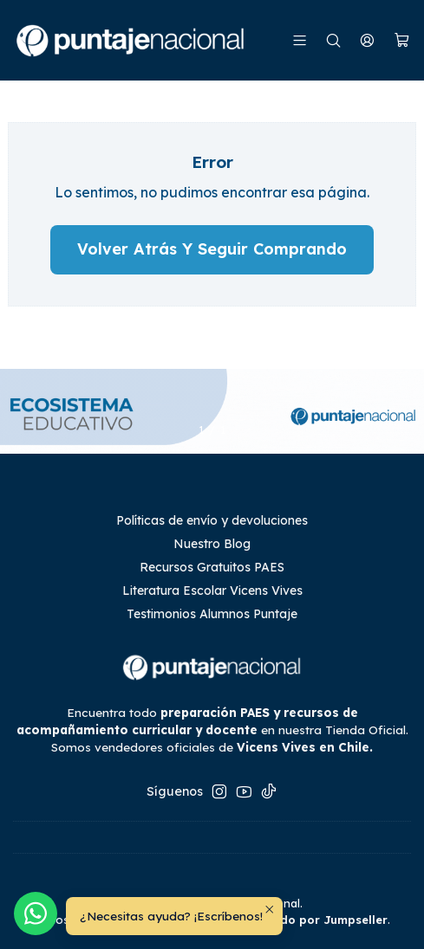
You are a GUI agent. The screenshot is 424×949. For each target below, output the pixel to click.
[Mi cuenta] (367, 40)
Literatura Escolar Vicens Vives (212, 590)
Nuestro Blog (212, 544)
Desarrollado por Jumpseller (303, 919)
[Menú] (299, 40)
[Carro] (402, 41)
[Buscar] (333, 40)
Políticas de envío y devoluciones (212, 520)
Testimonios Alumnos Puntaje (212, 614)
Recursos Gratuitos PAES (212, 567)
